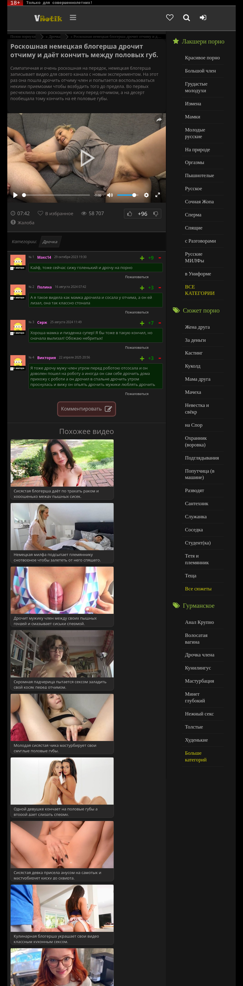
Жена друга (196, 299)
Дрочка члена (198, 590)
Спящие (192, 211)
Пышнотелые (198, 162)
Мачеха (192, 361)
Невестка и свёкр (201, 373)
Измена (192, 100)
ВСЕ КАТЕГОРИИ (198, 263)
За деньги (194, 311)
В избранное (61, 213)
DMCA (123, 965)
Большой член (199, 70)
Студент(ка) (196, 496)
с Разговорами (199, 223)
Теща (190, 521)
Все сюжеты (197, 533)
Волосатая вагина (202, 578)
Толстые (193, 652)
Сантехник (195, 459)
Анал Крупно (198, 566)
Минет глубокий (201, 627)
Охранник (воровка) (194, 401)
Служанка (194, 471)
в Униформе (196, 248)
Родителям (45, 970)
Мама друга (196, 348)
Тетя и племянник (202, 508)
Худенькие (195, 664)
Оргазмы (193, 149)
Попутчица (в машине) (198, 431)
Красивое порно (200, 57)
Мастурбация (198, 615)
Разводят (193, 447)
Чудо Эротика (37, 18)
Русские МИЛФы (202, 236)
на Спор (193, 385)
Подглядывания (200, 416)
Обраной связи (126, 974)
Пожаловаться (137, 276)
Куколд (192, 336)
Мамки (192, 112)
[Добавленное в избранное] (184, 18)
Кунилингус (196, 602)
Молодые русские (202, 125)
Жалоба (23, 222)
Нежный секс (198, 640)
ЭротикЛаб (23, 965)
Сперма (192, 199)
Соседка (193, 483)
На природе (196, 137)
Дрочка (50, 241)
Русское (192, 174)
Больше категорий (202, 676)
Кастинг (193, 324)
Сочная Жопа (198, 186)
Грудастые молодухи (195, 85)
